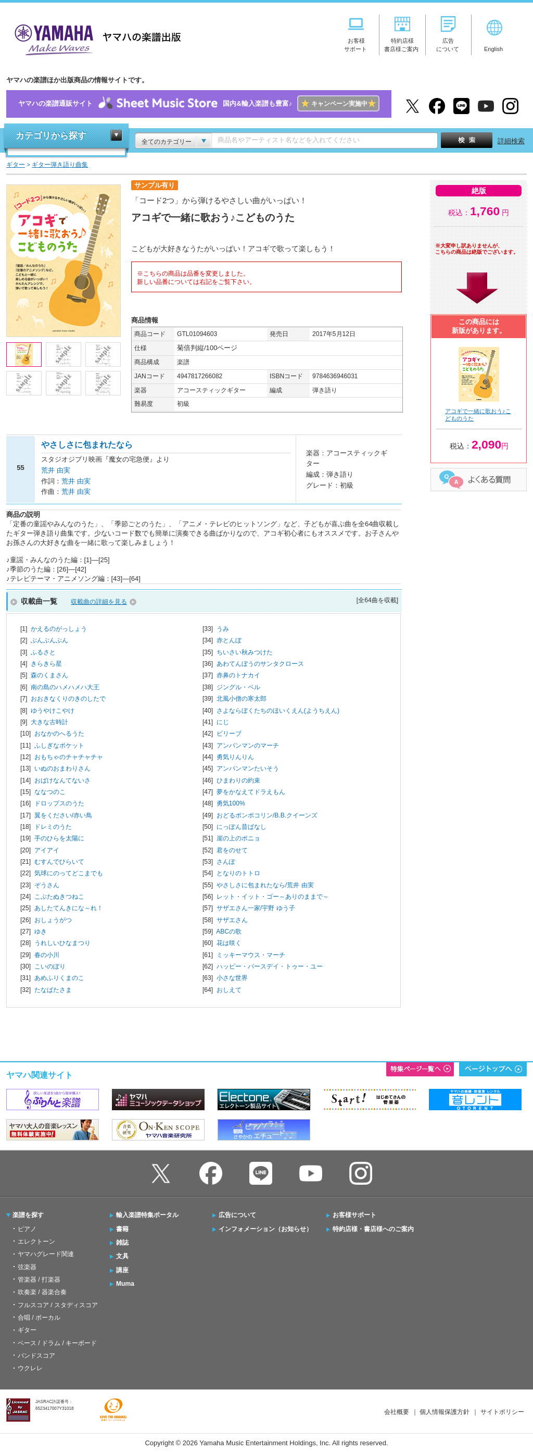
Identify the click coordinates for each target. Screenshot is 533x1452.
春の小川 (46, 955)
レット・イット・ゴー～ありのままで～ (273, 896)
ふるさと (43, 652)
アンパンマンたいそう (248, 768)
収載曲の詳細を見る (99, 601)
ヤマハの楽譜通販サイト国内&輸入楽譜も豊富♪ (198, 104)
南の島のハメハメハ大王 (65, 687)
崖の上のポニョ (238, 838)
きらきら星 (46, 663)
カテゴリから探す (51, 136)
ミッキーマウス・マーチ (251, 955)
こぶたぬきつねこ (59, 896)
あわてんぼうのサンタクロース (260, 663)
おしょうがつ (53, 920)
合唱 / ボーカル (39, 1317)
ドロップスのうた (59, 803)
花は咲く (229, 943)
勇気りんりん (235, 757)
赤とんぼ (229, 640)
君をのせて (232, 850)
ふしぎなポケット (59, 745)
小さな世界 (232, 978)
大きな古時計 (49, 722)
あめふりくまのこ (59, 978)
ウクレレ (30, 1368)
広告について (237, 1215)
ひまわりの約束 (238, 780)
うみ (223, 628)
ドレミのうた (53, 826)
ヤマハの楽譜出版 (94, 38)
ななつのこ (50, 792)
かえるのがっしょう (59, 628)
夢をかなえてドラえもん (251, 792)
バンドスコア (36, 1355)
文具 (122, 1256)
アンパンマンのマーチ (248, 745)
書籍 (122, 1229)
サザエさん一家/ (256, 908)
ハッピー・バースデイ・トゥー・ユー (270, 966)
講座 (122, 1270)
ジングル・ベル (238, 687)
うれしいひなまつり (62, 943)
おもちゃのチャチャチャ (68, 757)
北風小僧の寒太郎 (241, 698)
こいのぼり (50, 966)
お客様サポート (354, 1215)
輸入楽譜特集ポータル (147, 1215)
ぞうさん (46, 885)
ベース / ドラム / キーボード (57, 1343)
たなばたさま (53, 990)
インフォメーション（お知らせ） (265, 1229)
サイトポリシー (502, 1412)
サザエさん (232, 920)
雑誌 (122, 1242)
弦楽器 (27, 1267)
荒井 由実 (55, 470)
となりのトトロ (238, 873)
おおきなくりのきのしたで (68, 698)
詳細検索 (511, 141)
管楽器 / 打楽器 (39, 1279)
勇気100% (231, 803)
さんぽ (226, 861)
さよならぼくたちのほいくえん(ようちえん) (278, 710)
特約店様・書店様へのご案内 (373, 1229)
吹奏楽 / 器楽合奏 (42, 1292)
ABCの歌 (229, 931)
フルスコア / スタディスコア (58, 1305)
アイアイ (46, 850)
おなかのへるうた (59, 733)
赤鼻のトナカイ (238, 675)
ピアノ (27, 1229)
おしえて (229, 990)
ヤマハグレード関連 (46, 1254)
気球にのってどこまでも (68, 873)
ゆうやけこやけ (52, 710)
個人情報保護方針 (444, 1412)
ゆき (40, 931)
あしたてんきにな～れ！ (68, 908)
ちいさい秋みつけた (245, 652)
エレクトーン (36, 1241)
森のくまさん (49, 675)
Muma (125, 1283)
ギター (27, 1330)
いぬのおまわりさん (62, 768)
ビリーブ (229, 733)
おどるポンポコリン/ (267, 815)
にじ (223, 722)
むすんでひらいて (59, 861)
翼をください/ (63, 815)
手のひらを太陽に (59, 838)
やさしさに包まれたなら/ (265, 885)
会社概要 (396, 1412)
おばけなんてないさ (62, 780)
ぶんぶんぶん (49, 640)
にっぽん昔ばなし (241, 826)
